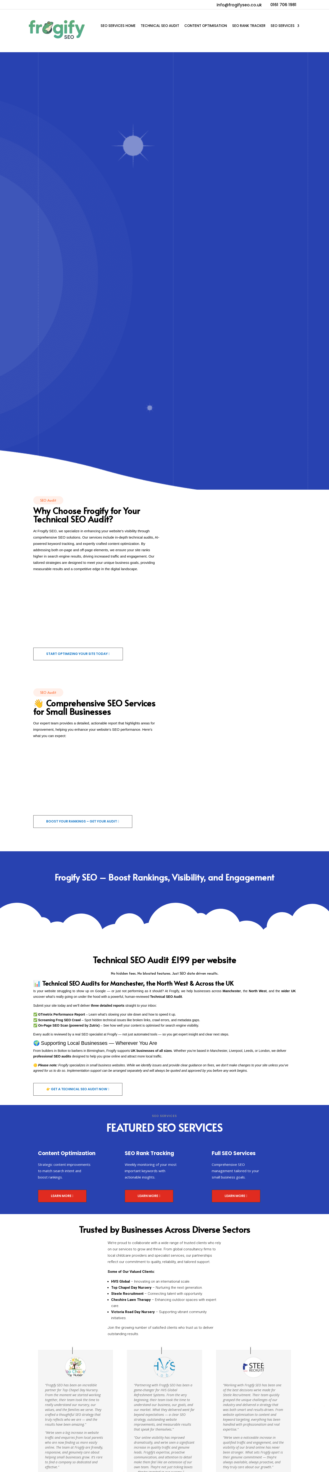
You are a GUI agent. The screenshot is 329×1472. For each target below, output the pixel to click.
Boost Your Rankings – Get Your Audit (81, 821)
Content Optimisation (205, 26)
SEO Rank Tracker (248, 26)
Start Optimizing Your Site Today (77, 653)
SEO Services (283, 26)
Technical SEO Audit (160, 26)
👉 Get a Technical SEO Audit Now (76, 1089)
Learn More (61, 1195)
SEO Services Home (118, 26)
